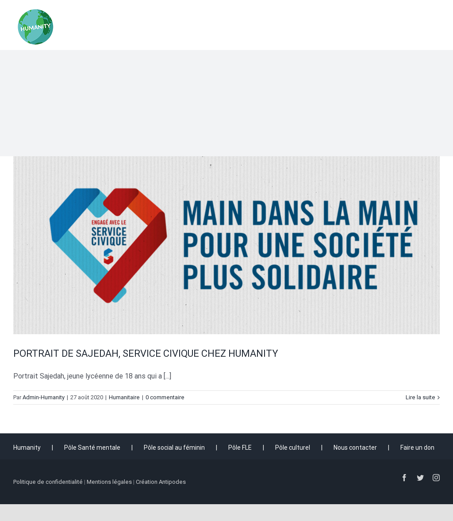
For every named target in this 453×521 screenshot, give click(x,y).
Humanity (27, 447)
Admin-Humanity (44, 397)
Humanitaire (124, 397)
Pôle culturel (292, 447)
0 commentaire (165, 397)
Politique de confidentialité (48, 482)
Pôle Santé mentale (92, 447)
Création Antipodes (161, 482)
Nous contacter (355, 447)
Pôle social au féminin (174, 447)
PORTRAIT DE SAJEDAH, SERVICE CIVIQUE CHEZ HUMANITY (145, 353)
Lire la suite (420, 397)
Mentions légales (109, 482)
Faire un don (417, 447)
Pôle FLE (240, 447)
